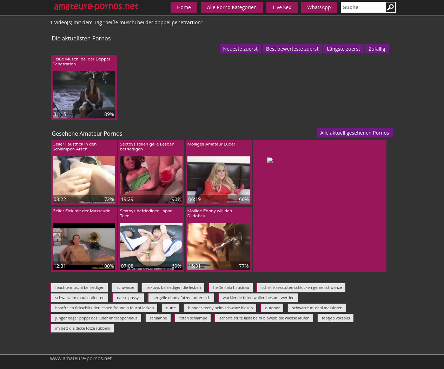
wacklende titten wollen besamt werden (258, 297)
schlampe (158, 318)
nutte (171, 307)
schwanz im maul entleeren (80, 297)
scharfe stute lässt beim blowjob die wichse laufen (264, 318)
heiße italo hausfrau (231, 287)
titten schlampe (193, 318)
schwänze (125, 287)
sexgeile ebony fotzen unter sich (182, 297)
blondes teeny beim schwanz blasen (220, 307)
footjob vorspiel (336, 318)
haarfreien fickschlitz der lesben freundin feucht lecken (104, 307)
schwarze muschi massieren (317, 307)
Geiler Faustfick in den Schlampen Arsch (75, 146)
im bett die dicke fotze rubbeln (82, 328)
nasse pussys (128, 297)
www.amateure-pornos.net (81, 358)
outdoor (272, 307)
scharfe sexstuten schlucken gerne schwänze (301, 287)
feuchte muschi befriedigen (80, 287)
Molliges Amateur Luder (211, 144)
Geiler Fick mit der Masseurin (82, 210)
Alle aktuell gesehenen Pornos (354, 132)
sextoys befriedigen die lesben (173, 287)
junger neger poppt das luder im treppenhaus (96, 318)
